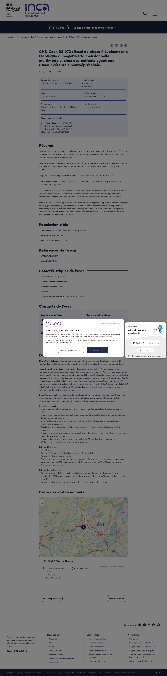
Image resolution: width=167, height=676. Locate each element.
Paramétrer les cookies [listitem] (71, 350)
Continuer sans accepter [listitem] (110, 323)
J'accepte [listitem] (97, 350)
